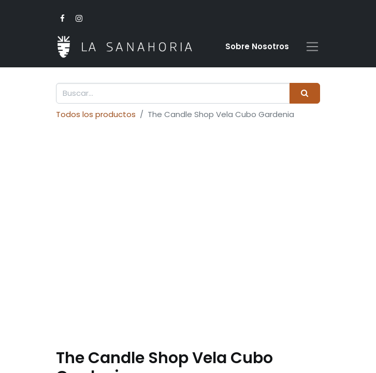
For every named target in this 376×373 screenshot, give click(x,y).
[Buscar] (305, 93)
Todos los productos (96, 114)
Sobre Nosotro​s (257, 46)
